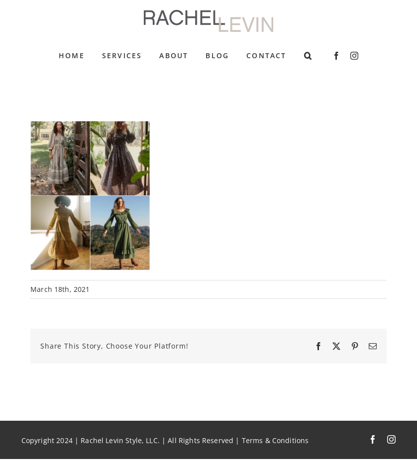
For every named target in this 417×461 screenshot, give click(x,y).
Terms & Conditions (275, 440)
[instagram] (354, 56)
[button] (308, 56)
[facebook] (336, 56)
